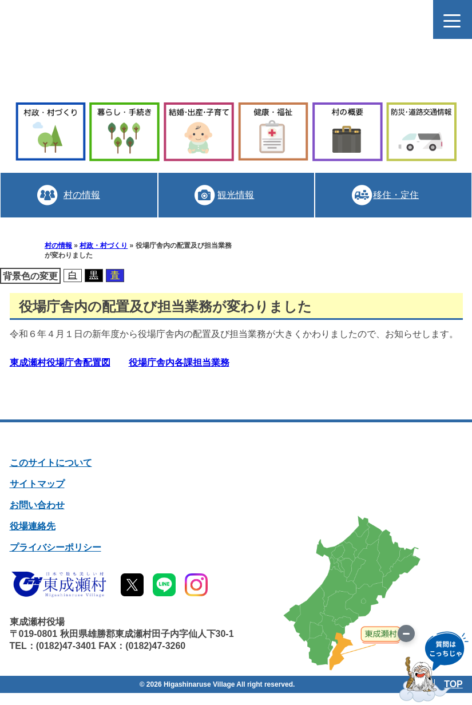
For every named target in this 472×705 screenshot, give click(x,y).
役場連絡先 (32, 526)
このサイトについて (51, 463)
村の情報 (81, 195)
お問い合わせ (37, 505)
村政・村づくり (104, 245)
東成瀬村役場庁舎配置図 (60, 362)
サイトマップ (37, 484)
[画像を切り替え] (406, 633)
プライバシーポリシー (55, 547)
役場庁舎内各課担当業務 (179, 362)
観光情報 (235, 195)
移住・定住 (396, 195)
